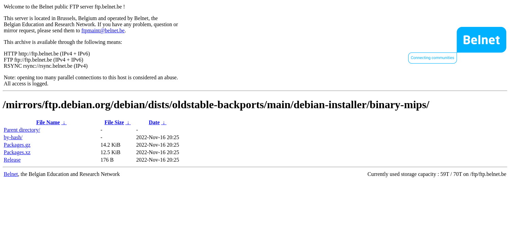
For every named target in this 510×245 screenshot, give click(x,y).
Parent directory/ (22, 130)
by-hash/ (13, 137)
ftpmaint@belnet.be (103, 30)
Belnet (11, 174)
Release (12, 160)
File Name (48, 122)
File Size (114, 122)
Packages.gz (17, 145)
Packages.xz (17, 152)
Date (154, 122)
